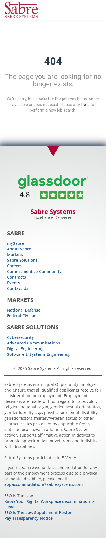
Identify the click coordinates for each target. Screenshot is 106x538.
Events (13, 282)
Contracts (16, 277)
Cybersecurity (20, 337)
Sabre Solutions (22, 260)
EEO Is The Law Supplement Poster (38, 512)
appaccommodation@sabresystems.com (43, 484)
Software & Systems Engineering (38, 354)
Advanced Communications (33, 343)
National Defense (23, 310)
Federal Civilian (21, 315)
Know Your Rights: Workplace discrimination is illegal (49, 504)
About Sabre (19, 249)
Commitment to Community (34, 271)
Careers (14, 265)
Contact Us (17, 288)
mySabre (15, 243)
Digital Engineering (25, 348)
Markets (15, 254)
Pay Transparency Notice (28, 518)
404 (53, 61)
